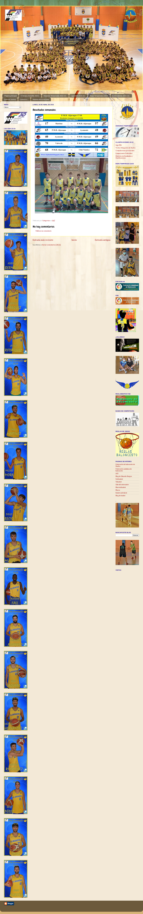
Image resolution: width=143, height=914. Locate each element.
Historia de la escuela (41, 99)
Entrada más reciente (43, 240)
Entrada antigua (102, 240)
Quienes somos (10, 99)
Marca (118, 490)
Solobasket (119, 479)
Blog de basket (120, 495)
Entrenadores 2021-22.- (121, 96)
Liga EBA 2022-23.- (78, 96)
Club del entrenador (122, 484)
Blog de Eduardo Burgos (124, 476)
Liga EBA (119, 145)
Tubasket (119, 482)
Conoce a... (24, 99)
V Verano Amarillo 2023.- (30, 96)
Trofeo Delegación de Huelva (125, 148)
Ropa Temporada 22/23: (99, 96)
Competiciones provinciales (125, 150)
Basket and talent (121, 493)
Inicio (74, 240)
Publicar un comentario (43, 231)
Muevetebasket (121, 487)
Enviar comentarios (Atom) (51, 245)
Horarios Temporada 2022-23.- (55, 96)
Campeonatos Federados (124, 153)
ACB (117, 473)
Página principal (10, 96)
